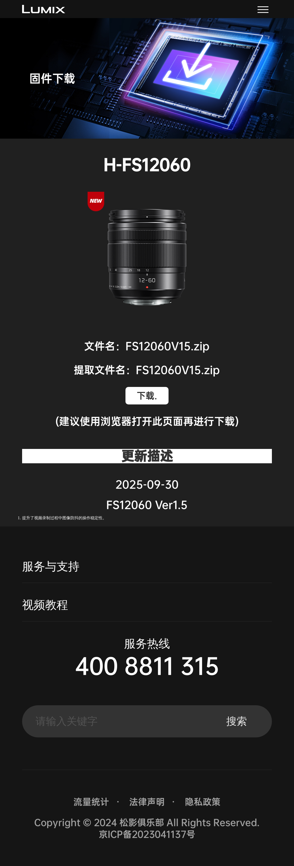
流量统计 (91, 802)
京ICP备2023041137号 (147, 834)
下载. (147, 396)
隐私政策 (202, 802)
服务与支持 (51, 566)
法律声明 (147, 802)
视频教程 (45, 604)
